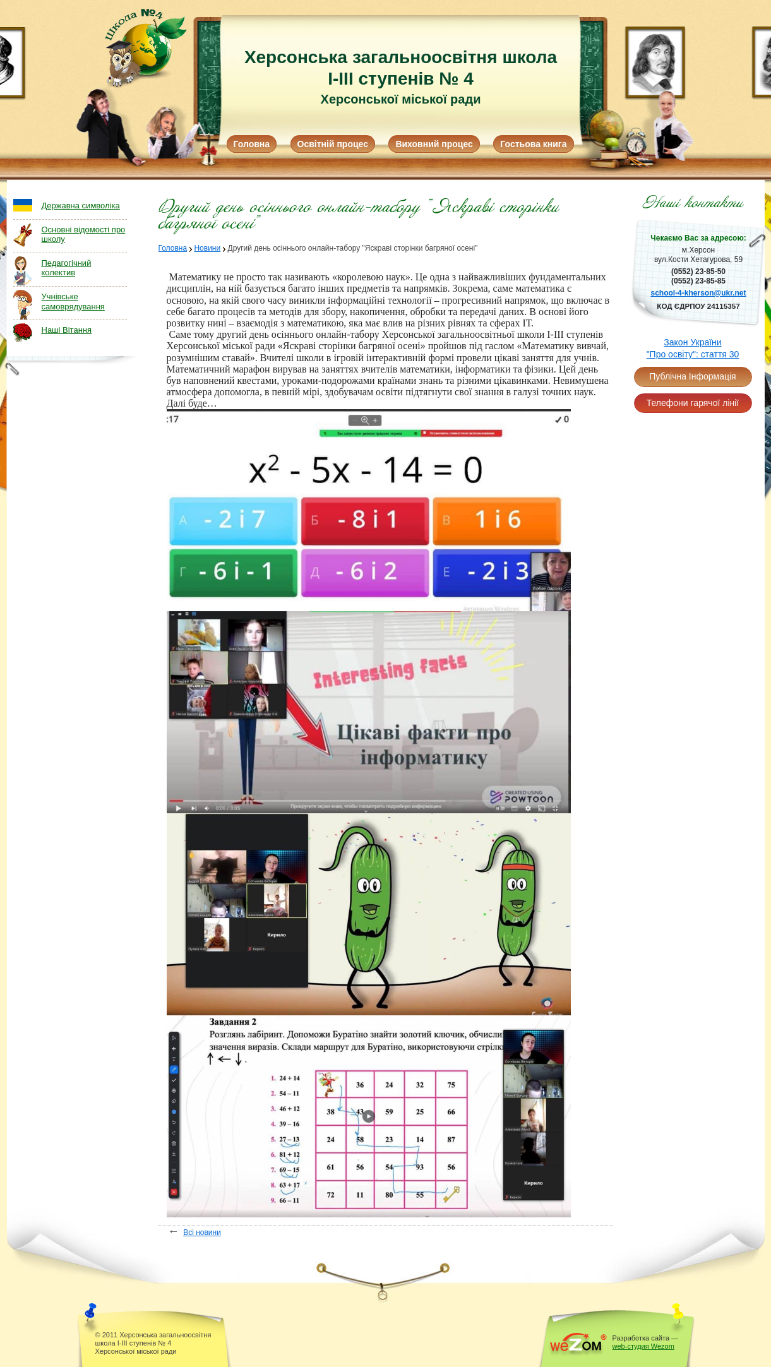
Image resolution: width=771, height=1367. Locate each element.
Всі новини (202, 1232)
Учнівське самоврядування (73, 301)
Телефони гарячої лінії (693, 403)
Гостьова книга (533, 144)
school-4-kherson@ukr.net (698, 293)
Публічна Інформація (692, 376)
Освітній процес (332, 144)
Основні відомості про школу (84, 234)
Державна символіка (81, 205)
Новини (207, 248)
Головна (252, 144)
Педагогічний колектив (67, 268)
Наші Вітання (67, 330)
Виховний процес (433, 144)
